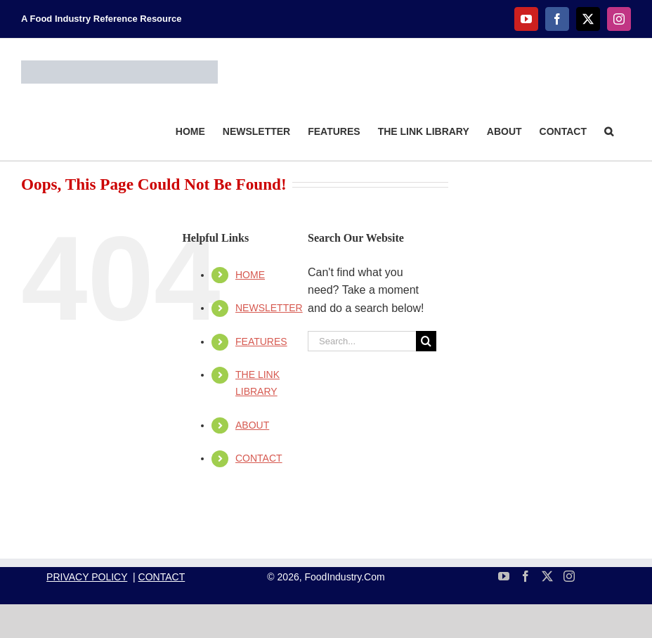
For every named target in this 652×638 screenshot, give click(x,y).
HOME (250, 274)
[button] (608, 130)
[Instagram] (569, 576)
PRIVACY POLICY (86, 576)
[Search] (426, 341)
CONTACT (258, 458)
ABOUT (252, 425)
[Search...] (362, 341)
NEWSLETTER (269, 307)
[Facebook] (525, 576)
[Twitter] (547, 576)
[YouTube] (503, 576)
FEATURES (261, 341)
